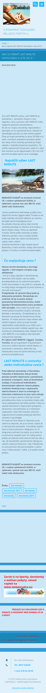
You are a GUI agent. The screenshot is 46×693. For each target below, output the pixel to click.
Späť (4, 506)
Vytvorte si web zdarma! (23, 688)
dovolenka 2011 (26, 495)
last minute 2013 (12, 490)
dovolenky (9, 495)
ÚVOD (4, 43)
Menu (41, 4)
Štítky (5, 485)
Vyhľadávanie (35, 4)
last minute (16, 485)
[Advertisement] (23, 90)
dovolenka (30, 490)
